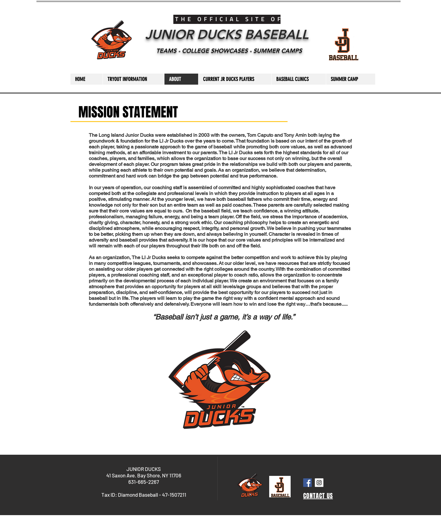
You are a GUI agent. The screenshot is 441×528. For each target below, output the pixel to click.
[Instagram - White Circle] (430, 11)
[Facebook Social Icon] (307, 482)
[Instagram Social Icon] (319, 482)
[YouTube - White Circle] (430, 46)
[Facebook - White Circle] (430, 28)
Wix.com (237, 525)
